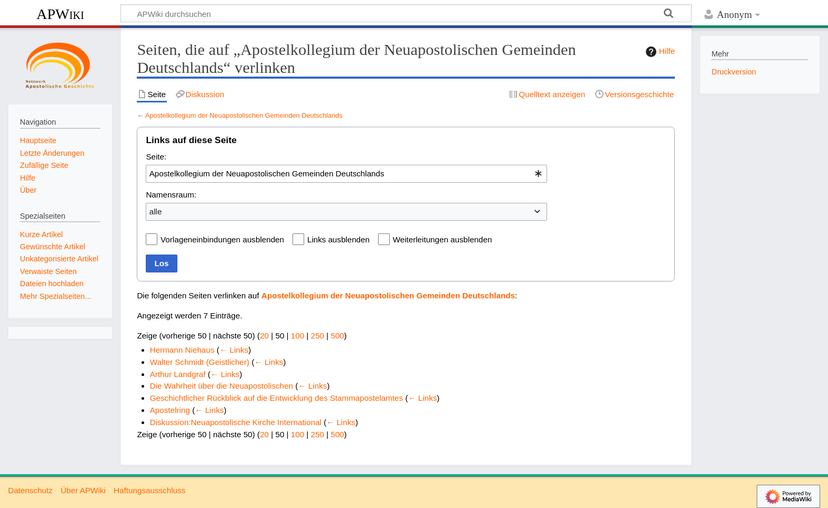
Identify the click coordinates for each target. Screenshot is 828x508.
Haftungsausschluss (149, 490)
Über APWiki (83, 490)
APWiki (60, 14)
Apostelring (170, 410)
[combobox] (346, 174)
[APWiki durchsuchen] (406, 13)
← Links (233, 349)
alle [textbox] (155, 211)
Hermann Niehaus (182, 349)
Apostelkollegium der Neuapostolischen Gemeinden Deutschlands (244, 115)
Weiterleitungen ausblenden (442, 239)
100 (297, 335)
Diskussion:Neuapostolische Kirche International (236, 422)
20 (264, 335)
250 (317, 335)
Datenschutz (30, 490)
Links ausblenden (338, 239)
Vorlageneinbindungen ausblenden (222, 239)
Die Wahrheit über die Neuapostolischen (221, 385)
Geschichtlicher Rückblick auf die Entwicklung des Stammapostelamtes (276, 397)
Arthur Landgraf (178, 374)
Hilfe (659, 51)
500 (337, 335)
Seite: (156, 156)
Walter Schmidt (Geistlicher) (199, 362)
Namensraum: (171, 194)
